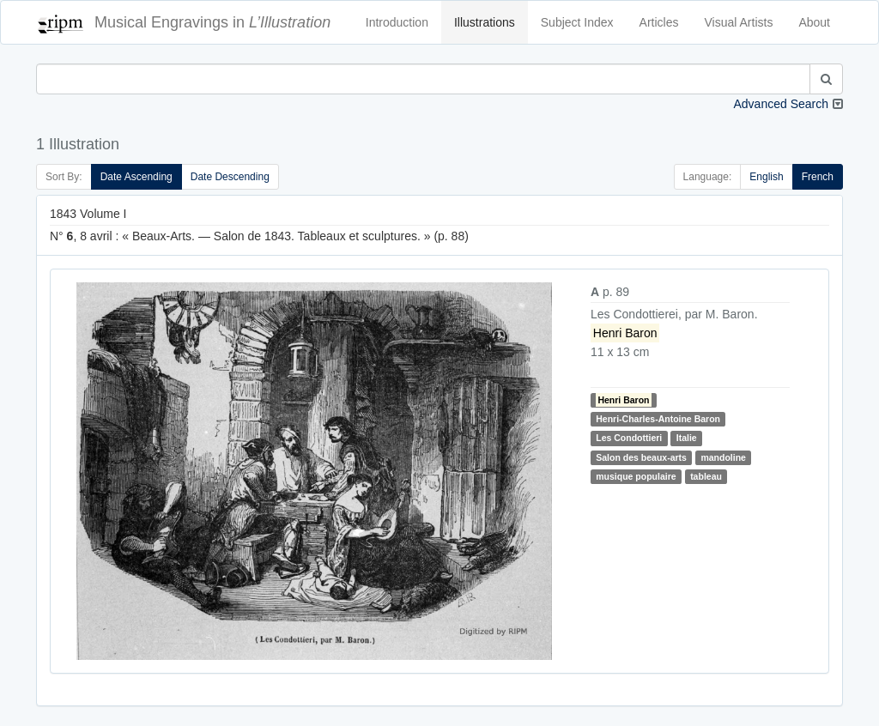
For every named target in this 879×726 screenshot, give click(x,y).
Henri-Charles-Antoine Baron (658, 419)
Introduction (397, 22)
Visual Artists (739, 22)
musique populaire (636, 476)
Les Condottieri (629, 438)
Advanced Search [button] (780, 104)
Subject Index (577, 22)
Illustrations (484, 22)
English (766, 177)
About (814, 22)
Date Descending (230, 177)
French (818, 177)
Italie (686, 438)
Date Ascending (136, 177)
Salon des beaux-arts (641, 457)
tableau (706, 476)
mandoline (723, 457)
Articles (659, 22)
